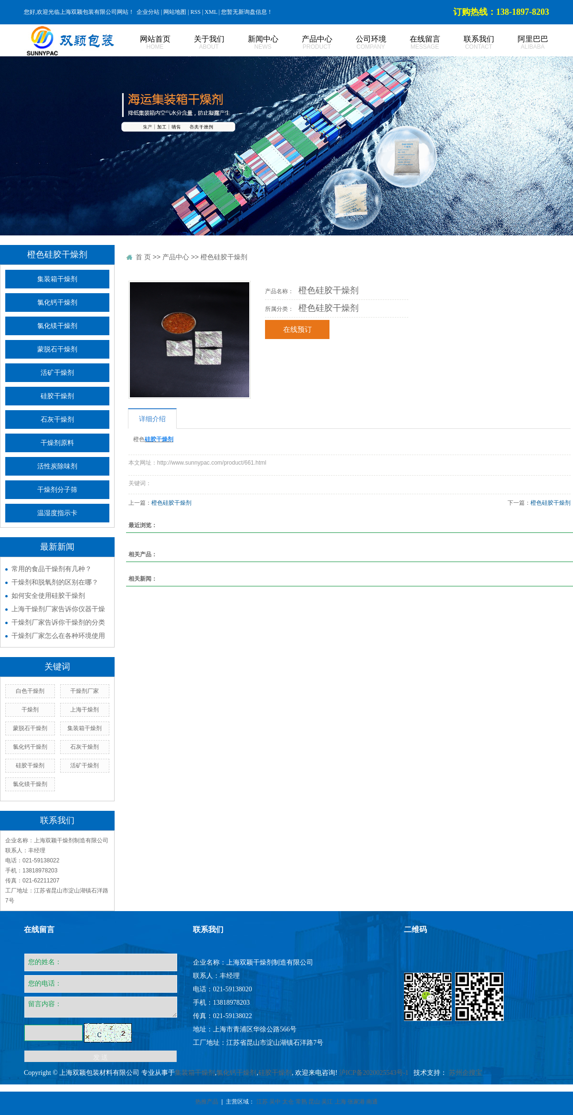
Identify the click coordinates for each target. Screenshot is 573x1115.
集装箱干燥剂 (57, 279)
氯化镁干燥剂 (57, 325)
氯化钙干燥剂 (57, 302)
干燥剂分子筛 (57, 489)
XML (211, 12)
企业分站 (148, 12)
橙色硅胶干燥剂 (224, 257)
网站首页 (144, 43)
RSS (196, 12)
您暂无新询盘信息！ (247, 12)
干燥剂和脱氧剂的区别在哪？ (54, 582)
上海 (340, 1101)
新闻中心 (252, 43)
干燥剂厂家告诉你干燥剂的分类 (58, 622)
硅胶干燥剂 (57, 396)
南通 (372, 1101)
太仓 (288, 1101)
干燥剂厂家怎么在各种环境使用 (58, 635)
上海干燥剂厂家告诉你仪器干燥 (58, 609)
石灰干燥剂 (57, 419)
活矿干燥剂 (57, 372)
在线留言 (414, 43)
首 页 (143, 257)
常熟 (301, 1101)
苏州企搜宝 (465, 1072)
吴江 (327, 1101)
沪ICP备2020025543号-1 (373, 1072)
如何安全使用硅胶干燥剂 (48, 595)
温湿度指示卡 (57, 513)
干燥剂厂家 (84, 691)
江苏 (262, 1101)
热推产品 (206, 1101)
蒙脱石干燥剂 (57, 349)
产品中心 (306, 43)
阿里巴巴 (522, 43)
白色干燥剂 (30, 691)
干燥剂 (30, 709)
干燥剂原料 (57, 442)
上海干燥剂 (84, 709)
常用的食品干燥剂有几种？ (51, 569)
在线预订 (297, 329)
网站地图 (174, 12)
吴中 (275, 1101)
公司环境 (360, 43)
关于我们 (198, 43)
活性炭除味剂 (57, 466)
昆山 (314, 1101)
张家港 (356, 1101)
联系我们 (468, 43)
